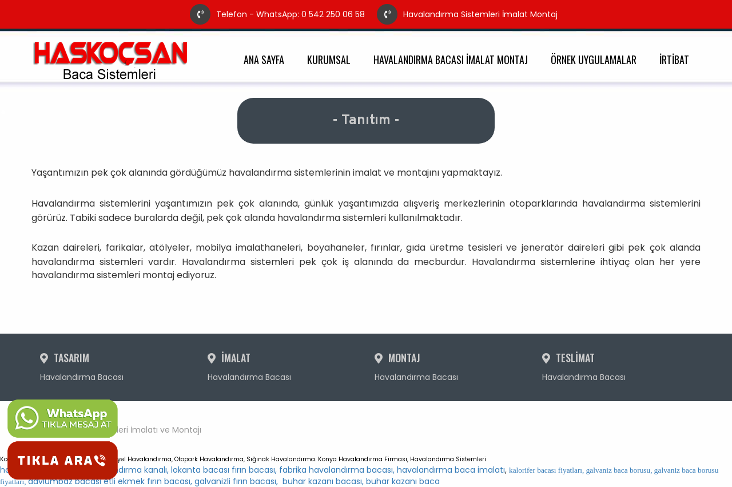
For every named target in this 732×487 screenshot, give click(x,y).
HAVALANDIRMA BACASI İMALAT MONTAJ (450, 60)
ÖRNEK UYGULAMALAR (593, 60)
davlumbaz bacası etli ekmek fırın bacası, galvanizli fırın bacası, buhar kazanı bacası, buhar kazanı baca (359, 476)
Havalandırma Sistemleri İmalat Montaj (467, 14)
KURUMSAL (329, 60)
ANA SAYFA (264, 60)
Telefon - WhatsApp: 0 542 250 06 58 (277, 14)
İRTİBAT (674, 60)
